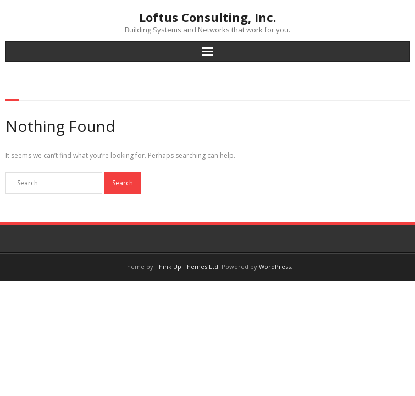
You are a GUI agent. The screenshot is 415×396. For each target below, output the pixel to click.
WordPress (275, 266)
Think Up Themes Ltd (186, 266)
